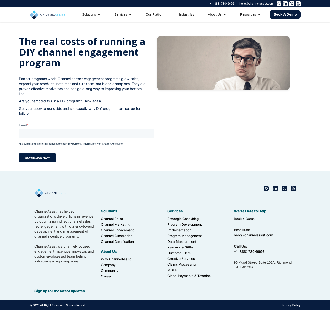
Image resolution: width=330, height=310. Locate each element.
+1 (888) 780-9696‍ (249, 251)
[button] (91, 14)
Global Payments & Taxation (189, 276)
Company (108, 265)
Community (110, 270)
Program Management (184, 236)
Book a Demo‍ (244, 219)
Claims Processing (181, 264)
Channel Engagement (117, 230)
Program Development (184, 224)
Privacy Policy (291, 305)
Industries (186, 14)
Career (106, 276)
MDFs (172, 270)
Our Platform (155, 14)
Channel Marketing (115, 224)
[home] (47, 14)
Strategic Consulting (183, 219)
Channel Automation (116, 236)
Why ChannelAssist (116, 259)
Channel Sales (112, 219)
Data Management (181, 241)
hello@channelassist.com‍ (253, 235)
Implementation (179, 230)
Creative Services (181, 259)
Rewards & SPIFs (180, 247)
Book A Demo (285, 14)
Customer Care (179, 253)
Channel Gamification (117, 241)
